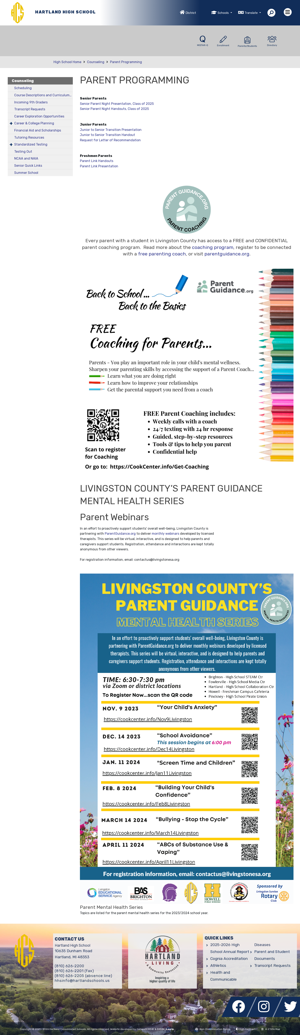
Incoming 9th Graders (31, 102)
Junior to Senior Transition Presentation (111, 130)
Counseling (95, 62)
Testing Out (23, 151)
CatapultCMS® (145, 1029)
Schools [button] (224, 13)
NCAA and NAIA (26, 158)
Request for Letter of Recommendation (110, 140)
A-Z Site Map (270, 1029)
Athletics (218, 965)
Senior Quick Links (28, 166)
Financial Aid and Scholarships (37, 130)
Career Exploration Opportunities (39, 116)
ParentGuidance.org (120, 534)
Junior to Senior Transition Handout (107, 135)
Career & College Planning (34, 123)
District (190, 13)
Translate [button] (251, 13)
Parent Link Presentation (99, 166)
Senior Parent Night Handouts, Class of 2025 (114, 109)
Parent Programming (126, 62)
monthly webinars (165, 534)
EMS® (160, 1029)
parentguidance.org (226, 254)
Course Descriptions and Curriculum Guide (43, 95)
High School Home (67, 62)
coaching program (212, 247)
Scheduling (23, 88)
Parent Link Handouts (96, 161)
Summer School (26, 173)
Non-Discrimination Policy (212, 1029)
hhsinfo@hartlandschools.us (82, 980)
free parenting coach (162, 254)
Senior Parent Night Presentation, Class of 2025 (117, 104)
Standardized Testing (30, 144)
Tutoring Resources (29, 137)
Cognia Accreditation (229, 958)
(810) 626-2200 (69, 966)
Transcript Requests (29, 109)
